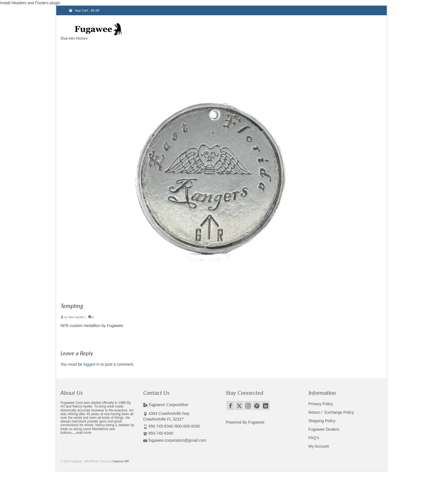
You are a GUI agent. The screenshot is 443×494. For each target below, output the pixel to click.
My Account (319, 446)
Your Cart (84, 10)
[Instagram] (248, 405)
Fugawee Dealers (325, 429)
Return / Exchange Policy (331, 412)
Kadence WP (120, 461)
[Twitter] (239, 405)
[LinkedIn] (266, 405)
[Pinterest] (257, 405)
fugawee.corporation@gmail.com (175, 440)
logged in (91, 364)
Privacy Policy (321, 404)
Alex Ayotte (76, 317)
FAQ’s (314, 437)
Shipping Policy (322, 421)
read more (84, 433)
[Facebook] (230, 405)
